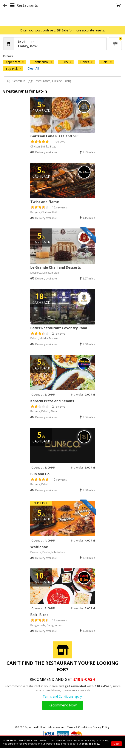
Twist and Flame (44, 201)
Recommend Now (62, 705)
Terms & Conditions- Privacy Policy (88, 727)
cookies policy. (91, 743)
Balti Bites (39, 614)
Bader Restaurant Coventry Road (58, 328)
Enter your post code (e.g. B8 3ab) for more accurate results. (62, 30)
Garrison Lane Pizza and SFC (54, 136)
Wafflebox (39, 547)
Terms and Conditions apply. (62, 696)
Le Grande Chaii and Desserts (55, 267)
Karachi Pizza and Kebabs (52, 401)
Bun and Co (39, 474)
